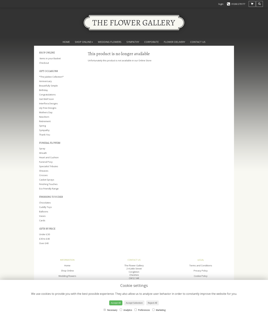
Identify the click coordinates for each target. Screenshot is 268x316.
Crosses (43, 175)
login (220, 3)
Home (66, 42)
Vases (42, 216)
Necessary (110, 310)
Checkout (44, 62)
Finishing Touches (48, 184)
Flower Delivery (174, 42)
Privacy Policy (201, 270)
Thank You (44, 134)
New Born (44, 116)
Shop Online (84, 42)
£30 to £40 (44, 238)
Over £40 (44, 243)
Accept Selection (134, 302)
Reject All (152, 302)
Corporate (151, 42)
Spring (42, 125)
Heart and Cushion (49, 157)
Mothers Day (45, 112)
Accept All (116, 302)
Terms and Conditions (200, 265)
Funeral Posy (46, 161)
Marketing (158, 310)
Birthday (43, 90)
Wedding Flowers (109, 42)
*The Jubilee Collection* (51, 76)
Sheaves (43, 170)
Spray (42, 148)
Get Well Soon (46, 99)
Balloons (43, 211)
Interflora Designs (48, 103)
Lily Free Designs (47, 107)
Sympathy (132, 42)
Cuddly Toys (45, 207)
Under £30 (44, 234)
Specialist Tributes (48, 166)
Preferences (142, 310)
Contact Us (197, 42)
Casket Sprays (46, 179)
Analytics (126, 310)
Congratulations (47, 94)
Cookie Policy (200, 275)
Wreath (43, 152)
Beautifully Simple (48, 85)
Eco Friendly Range (49, 188)
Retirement (45, 121)
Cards (42, 220)
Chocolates (45, 202)
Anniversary (45, 81)
